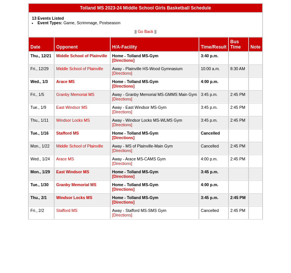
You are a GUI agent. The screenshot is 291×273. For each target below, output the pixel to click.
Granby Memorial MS (75, 94)
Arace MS (65, 81)
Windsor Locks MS (73, 120)
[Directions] (123, 60)
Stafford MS (67, 133)
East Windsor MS (71, 107)
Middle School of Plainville (81, 55)
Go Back (145, 31)
